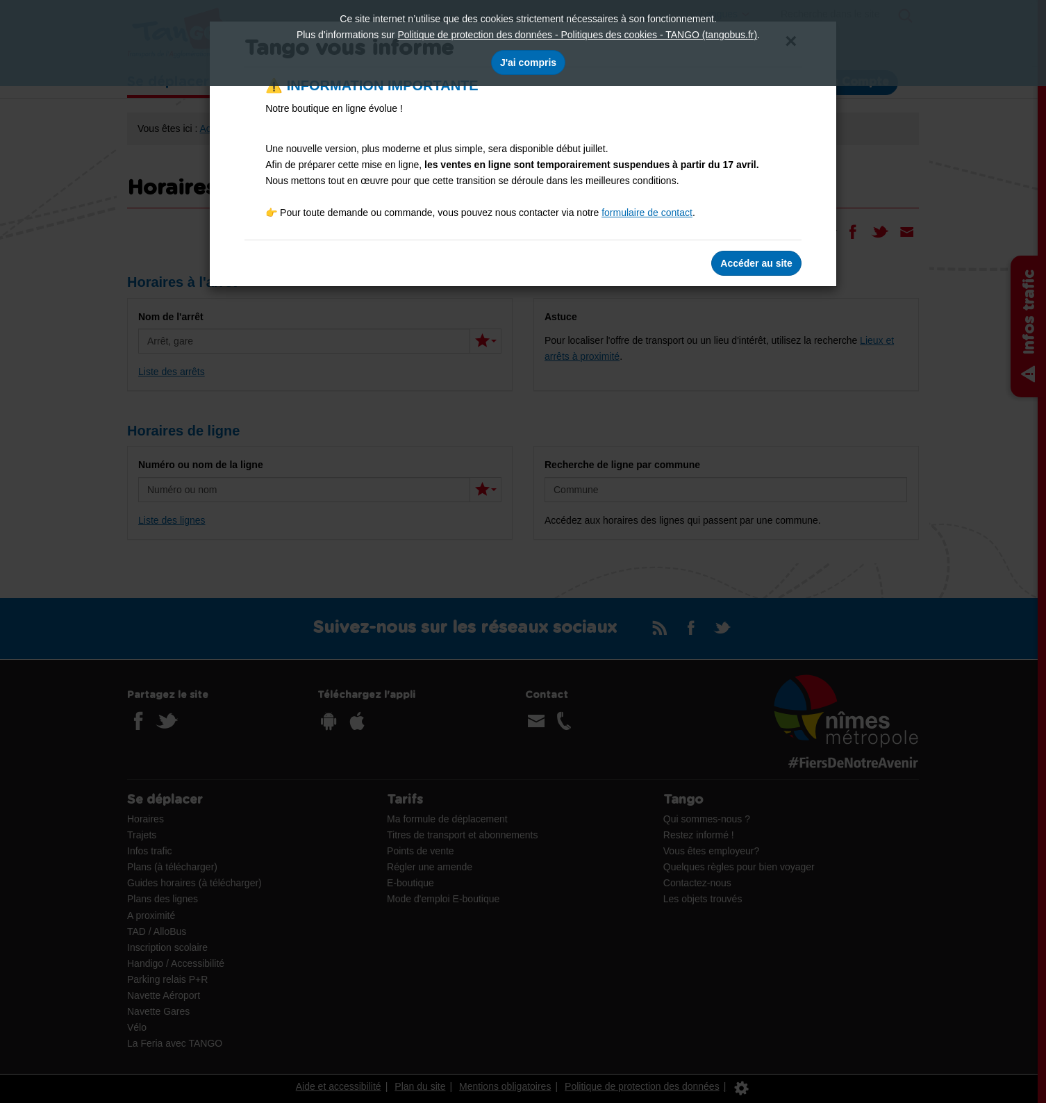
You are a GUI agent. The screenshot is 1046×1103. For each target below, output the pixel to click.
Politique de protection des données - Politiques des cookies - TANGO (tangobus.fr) (577, 34)
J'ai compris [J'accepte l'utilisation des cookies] (528, 62)
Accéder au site (756, 263)
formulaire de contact (646, 212)
